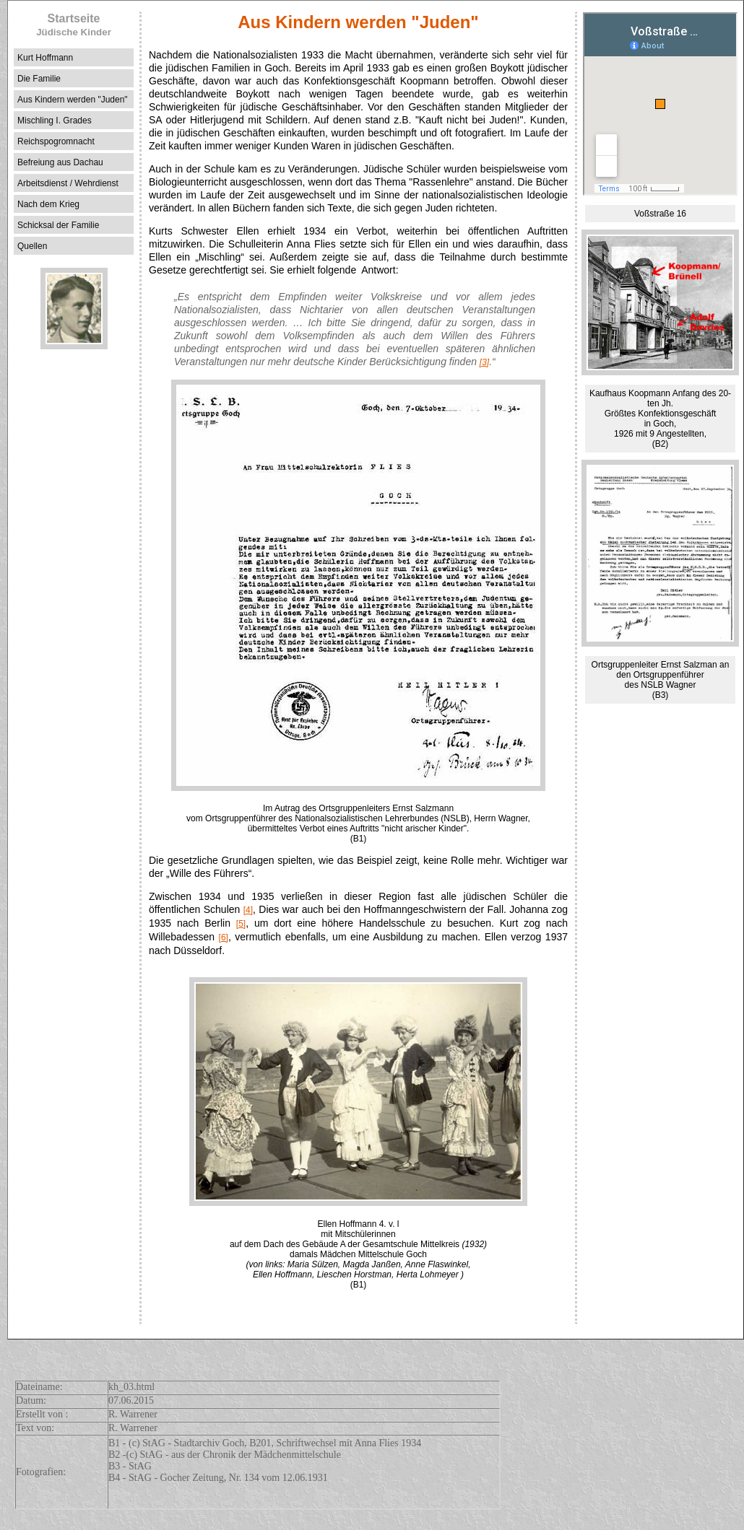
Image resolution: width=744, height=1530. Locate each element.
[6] (223, 937)
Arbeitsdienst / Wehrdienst (67, 183)
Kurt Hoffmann (45, 58)
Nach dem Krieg (48, 204)
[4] (248, 910)
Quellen (32, 246)
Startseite (73, 25)
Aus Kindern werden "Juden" (72, 100)
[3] (484, 362)
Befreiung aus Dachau (60, 162)
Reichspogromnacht (56, 141)
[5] (241, 924)
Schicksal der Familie (58, 225)
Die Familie (39, 79)
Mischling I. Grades (54, 120)
